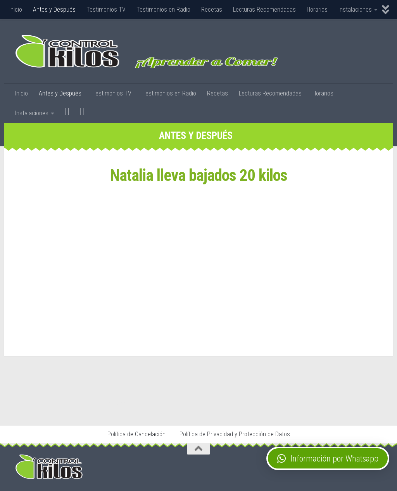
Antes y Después (54, 9)
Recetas (211, 9)
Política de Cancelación (136, 434)
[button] (327, 458)
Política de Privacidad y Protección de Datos (235, 434)
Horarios (317, 9)
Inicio (15, 9)
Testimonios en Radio (163, 9)
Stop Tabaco (114, 403)
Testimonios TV (106, 9)
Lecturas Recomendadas (264, 9)
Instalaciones (355, 9)
